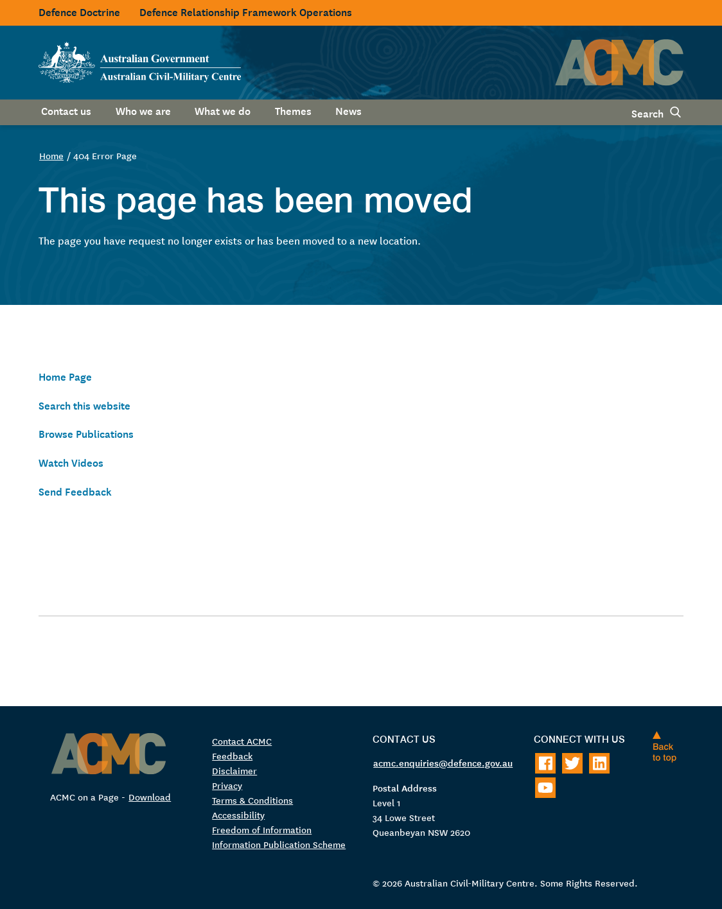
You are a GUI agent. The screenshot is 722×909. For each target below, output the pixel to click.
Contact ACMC (242, 740)
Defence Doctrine (79, 11)
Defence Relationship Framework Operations (245, 11)
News (348, 109)
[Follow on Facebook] (545, 763)
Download (149, 796)
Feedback (232, 755)
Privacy (227, 785)
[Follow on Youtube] (545, 787)
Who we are (143, 109)
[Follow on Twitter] (572, 763)
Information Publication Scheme (279, 844)
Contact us (66, 109)
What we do (223, 109)
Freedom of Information (262, 829)
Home (51, 155)
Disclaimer (234, 770)
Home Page (65, 375)
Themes (293, 109)
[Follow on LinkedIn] (599, 763)
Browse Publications (86, 432)
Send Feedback (75, 490)
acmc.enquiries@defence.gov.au (443, 763)
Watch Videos (71, 461)
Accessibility (238, 814)
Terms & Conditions (252, 799)
